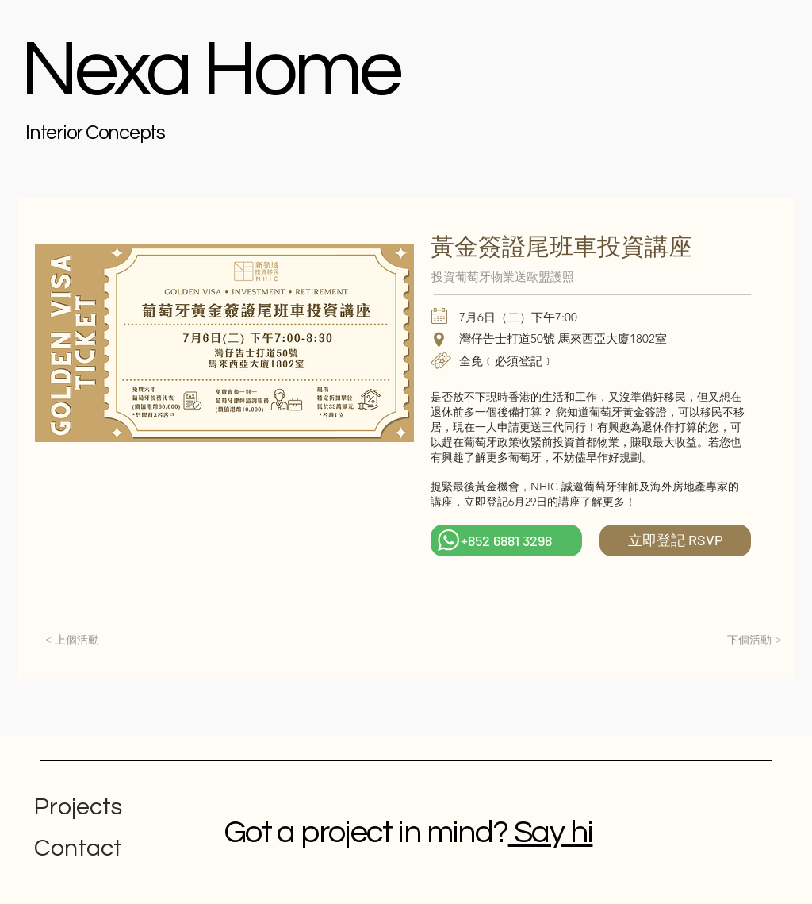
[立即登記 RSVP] (675, 540)
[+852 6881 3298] (506, 540)
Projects (78, 806)
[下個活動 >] (754, 640)
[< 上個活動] (71, 640)
